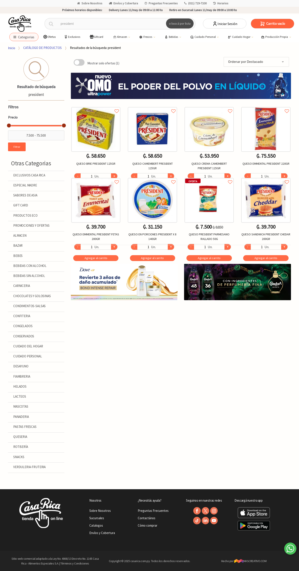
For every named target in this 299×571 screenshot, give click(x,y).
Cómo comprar (147, 525)
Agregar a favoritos (96, 106)
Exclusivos (72, 37)
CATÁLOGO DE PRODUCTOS (42, 48)
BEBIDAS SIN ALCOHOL (29, 276)
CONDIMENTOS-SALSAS (29, 306)
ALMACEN (20, 235)
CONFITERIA (21, 316)
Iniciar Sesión (224, 23)
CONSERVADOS (23, 336)
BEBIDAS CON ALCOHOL (30, 266)
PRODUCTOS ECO (25, 215)
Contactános (146, 518)
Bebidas (171, 37)
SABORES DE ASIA (25, 195)
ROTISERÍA (20, 447)
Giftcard (96, 37)
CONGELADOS (23, 326)
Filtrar (16, 146)
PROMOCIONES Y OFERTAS (31, 225)
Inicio (11, 48)
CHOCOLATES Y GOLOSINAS (32, 296)
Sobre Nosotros (89, 3)
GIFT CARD (20, 205)
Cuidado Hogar (239, 37)
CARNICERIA (21, 286)
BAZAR (18, 245)
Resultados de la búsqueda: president (95, 48)
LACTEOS (19, 396)
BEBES (18, 256)
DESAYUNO (20, 366)
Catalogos (96, 525)
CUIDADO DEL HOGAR (28, 346)
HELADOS (20, 386)
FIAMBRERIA (21, 376)
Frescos (146, 37)
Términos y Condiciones (74, 563)
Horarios (220, 3)
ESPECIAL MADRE (25, 185)
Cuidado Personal (203, 37)
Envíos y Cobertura (123, 3)
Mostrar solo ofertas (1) (103, 63)
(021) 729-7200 (195, 3)
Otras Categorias (31, 163)
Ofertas (49, 37)
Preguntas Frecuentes (161, 3)
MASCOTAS (20, 406)
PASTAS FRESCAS (25, 427)
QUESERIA (20, 437)
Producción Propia (275, 37)
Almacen (120, 37)
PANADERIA (21, 417)
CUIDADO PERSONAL (27, 356)
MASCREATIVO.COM (250, 561)
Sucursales (96, 518)
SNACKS (18, 457)
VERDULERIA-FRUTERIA (29, 467)
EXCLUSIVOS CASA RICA (29, 175)
